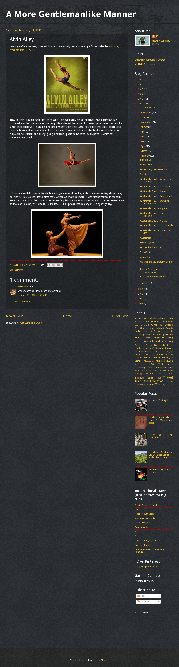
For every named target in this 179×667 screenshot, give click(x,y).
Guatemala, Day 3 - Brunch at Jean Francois (154, 202)
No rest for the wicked (151, 247)
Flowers (147, 337)
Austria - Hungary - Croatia (148, 540)
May (143, 141)
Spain (159, 373)
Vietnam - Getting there (160, 400)
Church (143, 328)
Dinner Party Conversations (153, 169)
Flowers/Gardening (163, 337)
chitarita (23, 286)
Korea (157, 351)
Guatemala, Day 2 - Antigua (153, 220)
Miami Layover (147, 242)
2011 (141, 289)
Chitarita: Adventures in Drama (150, 60)
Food (139, 341)
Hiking (170, 345)
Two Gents (145, 252)
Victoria (143, 385)
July (143, 131)
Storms (169, 373)
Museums (148, 361)
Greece (149, 345)
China (137, 328)
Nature (168, 360)
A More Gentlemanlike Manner (71, 14)
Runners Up (146, 159)
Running (138, 374)
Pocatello (139, 371)
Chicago (169, 325)
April (143, 146)
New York (155, 364)
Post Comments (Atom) (31, 322)
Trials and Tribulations (150, 381)
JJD (157, 36)
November (146, 112)
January (145, 283)
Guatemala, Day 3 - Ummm (153, 191)
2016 (141, 84)
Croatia (169, 328)
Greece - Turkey (142, 545)
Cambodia (168, 321)
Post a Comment (22, 301)
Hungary (149, 348)
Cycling (138, 331)
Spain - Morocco (143, 522)
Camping (138, 325)
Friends (156, 341)
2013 (141, 98)
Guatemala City (142, 527)
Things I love (153, 378)
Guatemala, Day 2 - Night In (154, 208)
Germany (139, 345)
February (145, 155)
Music (159, 360)
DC (151, 331)
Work (158, 384)
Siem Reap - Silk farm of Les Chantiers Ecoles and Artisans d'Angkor (161, 455)
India (155, 348)
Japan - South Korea (144, 514)
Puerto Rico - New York (146, 505)
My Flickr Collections (145, 64)
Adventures (140, 318)
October (145, 117)
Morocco (148, 357)
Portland (148, 370)
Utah (137, 384)
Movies (157, 357)
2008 (141, 303)
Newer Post (14, 316)
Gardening (167, 341)
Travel (168, 377)
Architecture (157, 318)
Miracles (169, 354)
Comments (143, 601)
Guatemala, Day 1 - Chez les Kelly (156, 225)
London (138, 354)
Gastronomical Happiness (153, 276)
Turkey (170, 381)
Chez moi (157, 324)
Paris (137, 531)
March (144, 151)
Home (67, 316)
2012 (141, 103)
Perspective (160, 367)
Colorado (160, 328)
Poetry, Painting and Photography (150, 270)
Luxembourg (149, 354)
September (146, 122)
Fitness (138, 337)
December (146, 107)
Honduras (139, 348)
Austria (147, 322)
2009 (141, 298)
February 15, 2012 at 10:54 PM (32, 295)
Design (157, 331)
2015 (141, 89)
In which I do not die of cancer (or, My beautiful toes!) (160, 420)
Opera (169, 364)
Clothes (151, 328)
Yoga (164, 385)
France (147, 341)
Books (160, 321)
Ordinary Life (143, 367)
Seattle (149, 373)
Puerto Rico (160, 370)
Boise (153, 321)
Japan (161, 348)
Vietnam (151, 384)
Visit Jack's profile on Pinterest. (150, 566)
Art (171, 318)
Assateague (139, 322)
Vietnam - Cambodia (145, 518)
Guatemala (145, 237)
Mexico (160, 354)
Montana (139, 357)
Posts (141, 596)
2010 (141, 294)
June (143, 136)
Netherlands (140, 364)
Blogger (105, 660)
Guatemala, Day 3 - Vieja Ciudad (156, 196)
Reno (170, 370)
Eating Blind (146, 164)
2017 (141, 79)
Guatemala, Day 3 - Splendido (155, 186)
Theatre (139, 377)
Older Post (120, 316)
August (144, 127)
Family (169, 334)
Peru (170, 367)
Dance (20, 269)
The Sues (144, 174)
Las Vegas (167, 351)
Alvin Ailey (145, 257)
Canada (147, 325)
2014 (141, 94)
